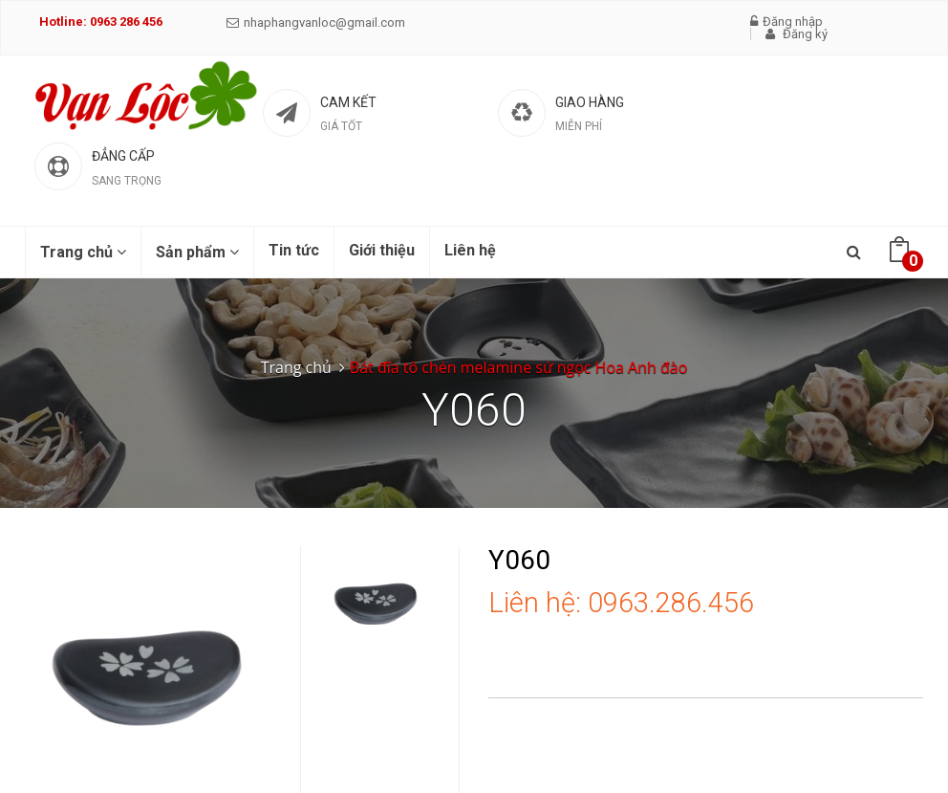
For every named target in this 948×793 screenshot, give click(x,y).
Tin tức (294, 250)
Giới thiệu (382, 250)
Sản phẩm (197, 252)
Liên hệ (470, 250)
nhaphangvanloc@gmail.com (315, 22)
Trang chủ (83, 252)
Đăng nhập (786, 21)
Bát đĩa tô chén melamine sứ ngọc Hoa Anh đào (518, 367)
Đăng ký (796, 34)
